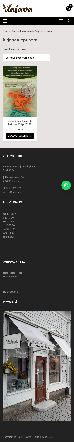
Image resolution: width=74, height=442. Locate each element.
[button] (66, 185)
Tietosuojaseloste (12, 272)
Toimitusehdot (10, 276)
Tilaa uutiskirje (10, 291)
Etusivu (6, 31)
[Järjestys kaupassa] (26, 57)
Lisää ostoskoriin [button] (19, 136)
